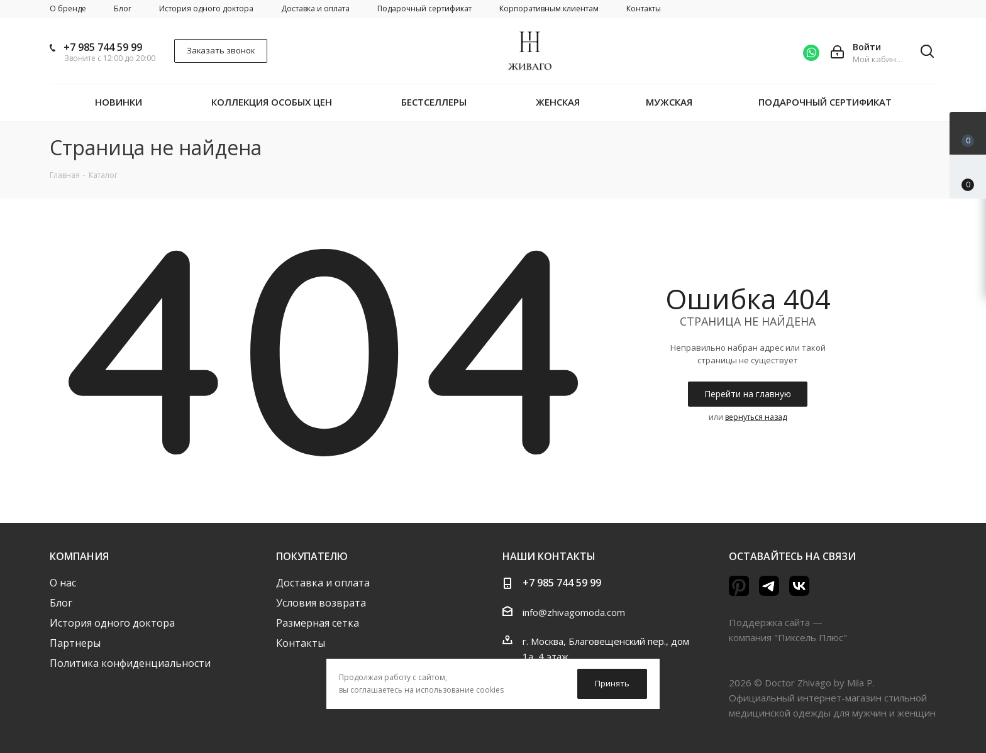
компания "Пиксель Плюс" (788, 637)
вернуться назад (756, 417)
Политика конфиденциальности (130, 663)
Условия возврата (321, 603)
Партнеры (75, 643)
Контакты (300, 643)
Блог (61, 603)
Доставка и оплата (323, 583)
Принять (612, 683)
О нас (63, 583)
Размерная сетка (317, 623)
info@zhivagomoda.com (574, 612)
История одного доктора (112, 623)
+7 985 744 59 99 (103, 47)
